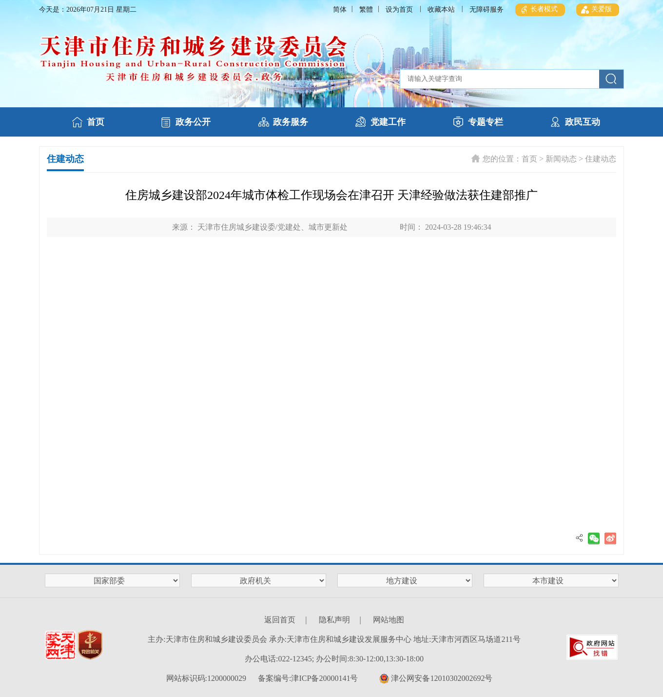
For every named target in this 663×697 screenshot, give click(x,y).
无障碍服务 (486, 9)
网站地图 (388, 620)
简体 (340, 9)
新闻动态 (561, 159)
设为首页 (399, 9)
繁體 (366, 9)
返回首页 (279, 620)
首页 (529, 159)
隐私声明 (334, 620)
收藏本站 (441, 9)
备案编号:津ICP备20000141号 (308, 678)
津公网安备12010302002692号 (435, 678)
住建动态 (600, 159)
